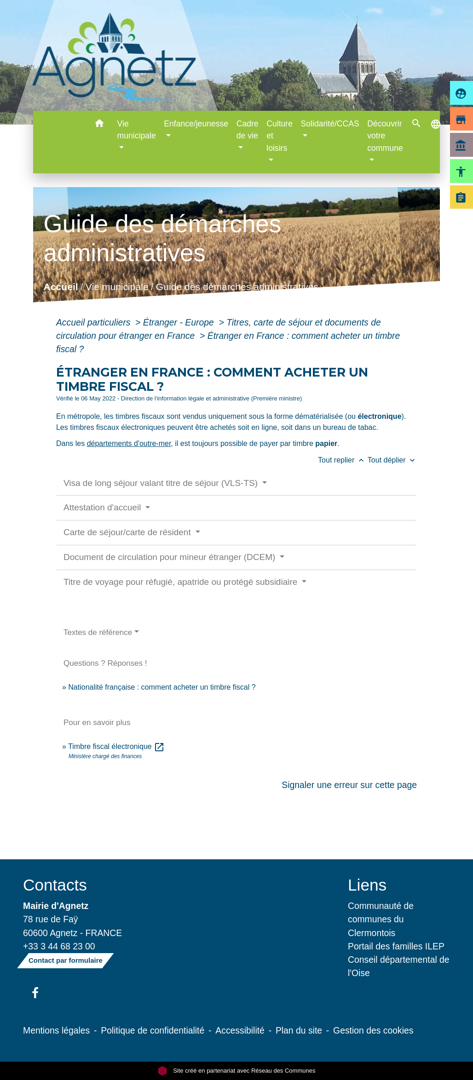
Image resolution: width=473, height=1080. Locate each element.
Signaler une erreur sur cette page (349, 785)
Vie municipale (117, 286)
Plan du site (299, 1030)
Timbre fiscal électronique (116, 746)
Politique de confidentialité (152, 1030)
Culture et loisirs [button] (279, 136)
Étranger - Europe (179, 322)
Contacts (55, 885)
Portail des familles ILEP (396, 946)
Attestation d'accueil (103, 507)
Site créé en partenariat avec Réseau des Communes (237, 1070)
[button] (99, 125)
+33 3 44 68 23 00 (59, 946)
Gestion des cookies (373, 1030)
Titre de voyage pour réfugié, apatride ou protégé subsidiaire (181, 582)
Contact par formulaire (66, 960)
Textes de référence (97, 632)
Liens (367, 885)
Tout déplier (392, 460)
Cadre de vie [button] (247, 129)
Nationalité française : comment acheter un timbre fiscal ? (161, 687)
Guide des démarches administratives (237, 286)
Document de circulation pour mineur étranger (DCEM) (170, 557)
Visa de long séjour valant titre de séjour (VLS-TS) (161, 483)
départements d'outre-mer (129, 443)
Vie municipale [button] (136, 129)
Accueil (61, 286)
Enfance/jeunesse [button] (196, 123)
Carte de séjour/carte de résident (128, 532)
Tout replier (343, 460)
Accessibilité (240, 1030)
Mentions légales (56, 1030)
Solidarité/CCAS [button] (330, 123)
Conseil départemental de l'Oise (399, 966)
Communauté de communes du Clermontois (381, 919)
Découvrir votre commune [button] (385, 136)
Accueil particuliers (94, 322)
